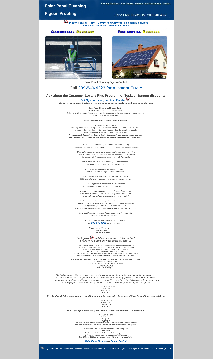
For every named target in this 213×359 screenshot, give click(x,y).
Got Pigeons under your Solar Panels (102, 100)
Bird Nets (88, 25)
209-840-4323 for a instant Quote (110, 88)
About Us (101, 25)
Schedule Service (105, 51)
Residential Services (136, 22)
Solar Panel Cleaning (96, 341)
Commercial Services (110, 22)
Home (92, 22)
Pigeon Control (118, 341)
